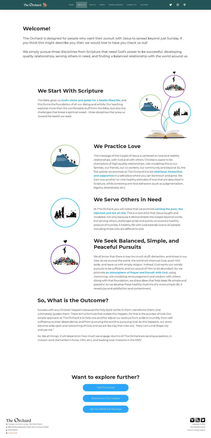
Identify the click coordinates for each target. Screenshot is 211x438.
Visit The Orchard (106, 387)
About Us (81, 5)
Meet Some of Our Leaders (105, 398)
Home (71, 5)
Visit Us (92, 5)
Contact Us (131, 5)
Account (144, 5)
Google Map (12, 433)
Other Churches (116, 5)
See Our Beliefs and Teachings (105, 409)
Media (102, 5)
